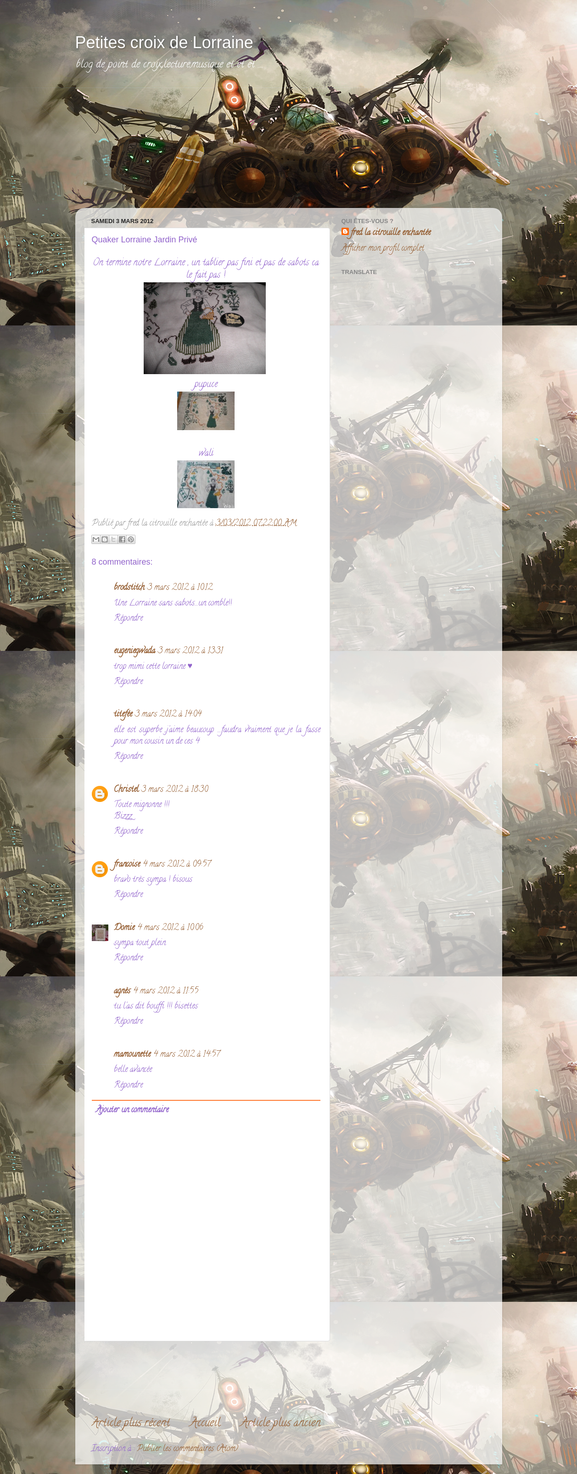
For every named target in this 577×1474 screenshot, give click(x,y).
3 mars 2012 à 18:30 (174, 790)
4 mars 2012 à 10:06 (170, 928)
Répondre (128, 618)
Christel (126, 790)
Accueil (205, 1424)
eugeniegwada (134, 651)
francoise (127, 864)
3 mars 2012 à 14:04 (168, 714)
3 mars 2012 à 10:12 (180, 588)
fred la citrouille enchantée (391, 233)
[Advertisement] (153, 145)
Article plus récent (130, 1424)
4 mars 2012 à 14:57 (186, 1054)
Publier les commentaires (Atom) (187, 1449)
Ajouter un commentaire (132, 1110)
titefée (123, 714)
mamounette (132, 1054)
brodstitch (129, 588)
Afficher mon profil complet (383, 248)
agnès (122, 991)
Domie (124, 928)
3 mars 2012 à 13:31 (190, 651)
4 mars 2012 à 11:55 (165, 991)
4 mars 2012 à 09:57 (177, 864)
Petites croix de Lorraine (164, 42)
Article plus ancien (281, 1424)
